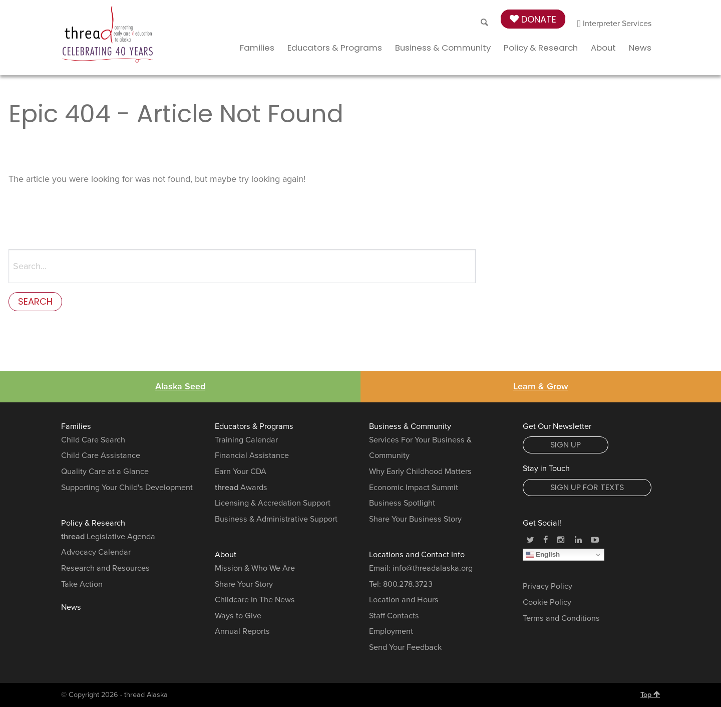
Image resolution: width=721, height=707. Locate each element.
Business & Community (443, 48)
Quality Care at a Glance (105, 471)
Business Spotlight (402, 503)
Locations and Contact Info (417, 555)
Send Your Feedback (405, 647)
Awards (241, 488)
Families (257, 48)
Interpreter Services (614, 24)
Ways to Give (238, 616)
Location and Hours (404, 600)
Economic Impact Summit (413, 488)
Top (650, 694)
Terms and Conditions (561, 618)
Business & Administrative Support (276, 519)
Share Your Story (244, 584)
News (640, 48)
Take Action (82, 584)
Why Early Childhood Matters (420, 471)
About (603, 48)
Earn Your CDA (240, 471)
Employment (391, 631)
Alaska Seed (180, 386)
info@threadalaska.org (433, 568)
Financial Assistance (252, 455)
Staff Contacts (394, 616)
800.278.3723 (408, 584)
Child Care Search (93, 440)
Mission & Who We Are (255, 568)
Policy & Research (541, 48)
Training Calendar (246, 440)
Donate (533, 19)
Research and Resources (105, 568)
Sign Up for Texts (587, 487)
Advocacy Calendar (96, 552)
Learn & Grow (540, 386)
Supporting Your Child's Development (127, 488)
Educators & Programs (334, 48)
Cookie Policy (547, 602)
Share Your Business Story (415, 519)
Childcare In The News (255, 600)
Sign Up (565, 444)
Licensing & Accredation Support (272, 503)
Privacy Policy (547, 586)
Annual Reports (242, 631)
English (543, 555)
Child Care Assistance (100, 455)
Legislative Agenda (108, 537)
